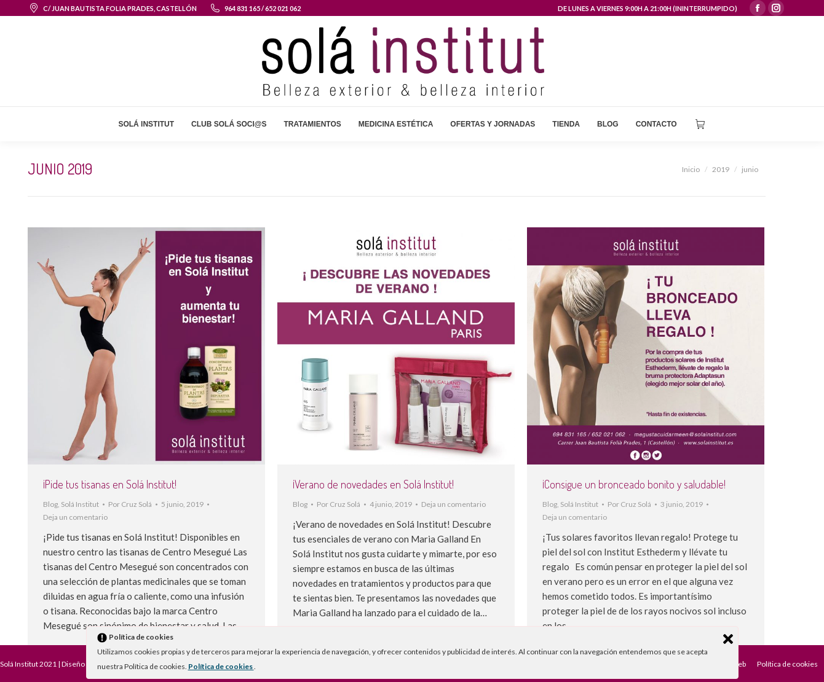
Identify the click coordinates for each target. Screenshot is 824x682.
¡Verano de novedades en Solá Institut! (373, 484)
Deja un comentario (75, 517)
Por (130, 504)
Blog (50, 504)
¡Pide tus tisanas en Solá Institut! (109, 484)
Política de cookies (221, 666)
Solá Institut (80, 504)
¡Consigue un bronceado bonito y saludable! (634, 484)
